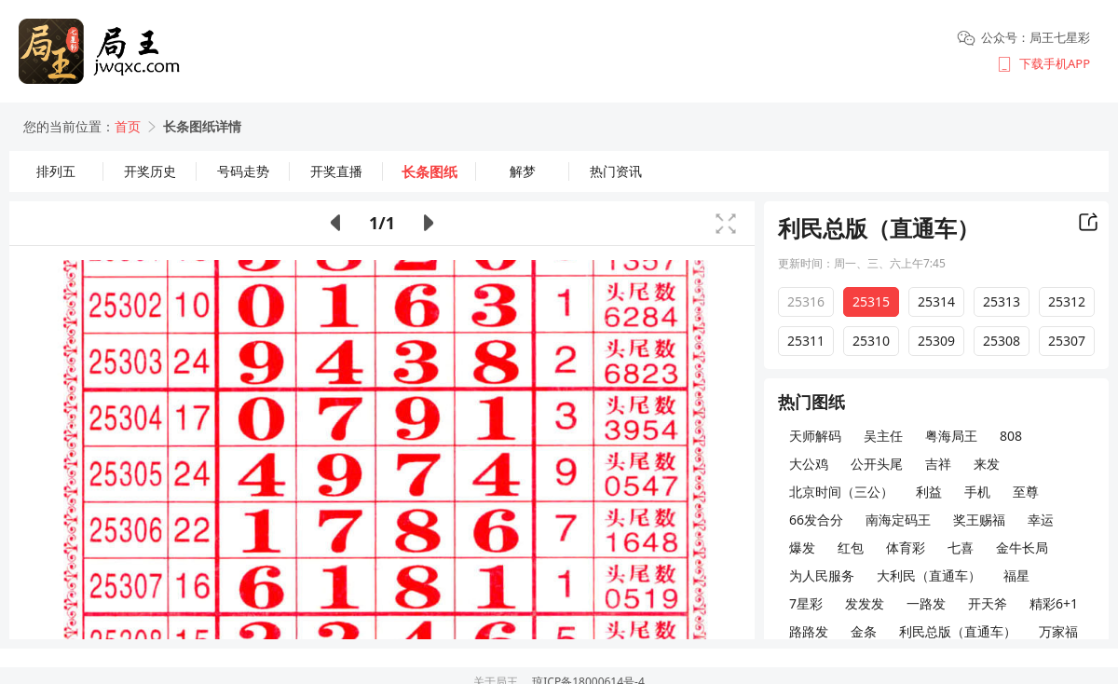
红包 (851, 547)
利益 (929, 491)
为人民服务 (821, 575)
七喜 (961, 547)
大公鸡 (808, 463)
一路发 (926, 603)
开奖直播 (336, 171)
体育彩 (905, 547)
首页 (128, 126)
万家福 (1058, 631)
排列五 (55, 171)
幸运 (1041, 519)
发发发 (864, 603)
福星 (1016, 575)
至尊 (1026, 491)
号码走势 (243, 171)
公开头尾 (877, 463)
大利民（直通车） (929, 575)
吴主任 (883, 436)
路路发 (808, 631)
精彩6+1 (1053, 603)
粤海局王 (951, 436)
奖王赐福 (979, 519)
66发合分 (816, 519)
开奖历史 (150, 171)
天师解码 (815, 436)
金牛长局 (1022, 547)
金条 (864, 631)
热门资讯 (616, 171)
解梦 (523, 171)
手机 (977, 491)
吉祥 (938, 463)
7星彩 (806, 603)
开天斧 (987, 603)
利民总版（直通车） (957, 631)
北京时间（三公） (841, 491)
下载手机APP (1054, 63)
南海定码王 (898, 519)
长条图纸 (429, 171)
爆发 (802, 547)
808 (1011, 436)
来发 (987, 463)
